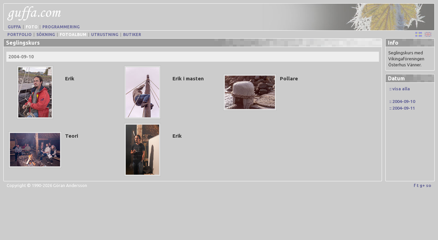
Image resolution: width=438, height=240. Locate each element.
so (428, 185)
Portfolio (19, 34)
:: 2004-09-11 (402, 108)
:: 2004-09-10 (402, 101)
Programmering (61, 27)
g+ (422, 185)
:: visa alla (399, 88)
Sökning (45, 34)
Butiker (132, 34)
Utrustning (104, 34)
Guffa (14, 27)
